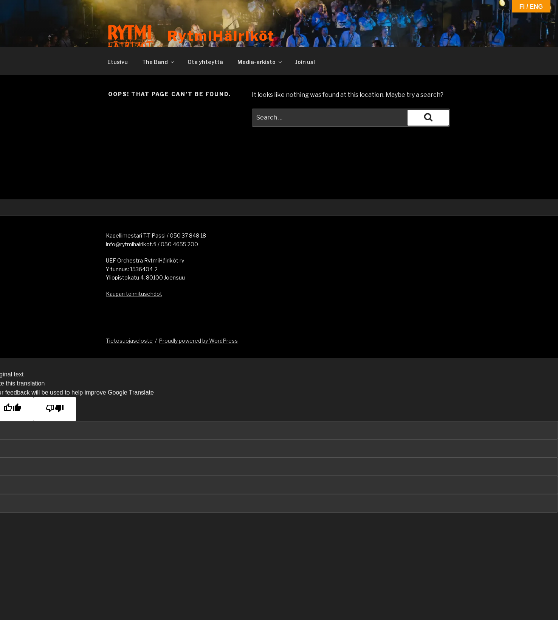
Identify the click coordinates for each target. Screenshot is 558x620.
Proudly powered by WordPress (198, 340)
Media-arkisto (260, 62)
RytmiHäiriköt (221, 36)
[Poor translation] (55, 409)
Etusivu (117, 62)
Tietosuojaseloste (129, 340)
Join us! (305, 62)
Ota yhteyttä (205, 62)
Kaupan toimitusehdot (134, 294)
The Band (158, 62)
